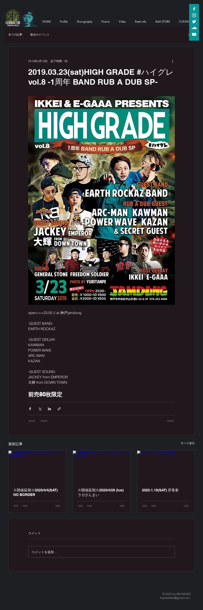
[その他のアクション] (172, 61)
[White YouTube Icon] (194, 34)
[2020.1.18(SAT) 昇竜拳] (165, 467)
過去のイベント (40, 34)
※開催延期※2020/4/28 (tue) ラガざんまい (101, 492)
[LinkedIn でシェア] (49, 409)
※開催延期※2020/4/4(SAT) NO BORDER (35, 492)
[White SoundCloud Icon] (194, 28)
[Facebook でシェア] (30, 409)
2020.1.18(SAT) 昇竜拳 (160, 490)
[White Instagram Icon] (194, 15)
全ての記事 (15, 34)
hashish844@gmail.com (175, 598)
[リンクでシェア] (59, 409)
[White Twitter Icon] (194, 21)
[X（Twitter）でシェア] (40, 409)
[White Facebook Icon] (194, 9)
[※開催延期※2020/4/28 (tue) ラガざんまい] (101, 467)
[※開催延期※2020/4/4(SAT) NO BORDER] (37, 467)
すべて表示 (188, 443)
